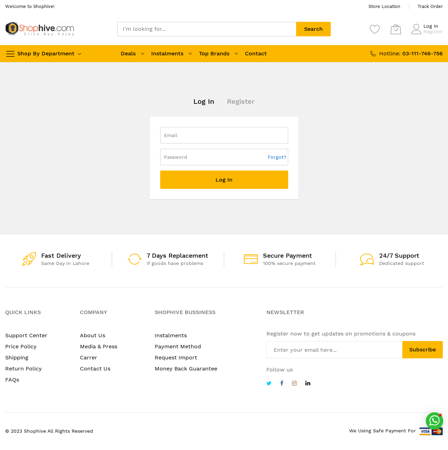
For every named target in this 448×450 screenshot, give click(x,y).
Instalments (167, 53)
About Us (92, 335)
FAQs (12, 379)
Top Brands (214, 53)
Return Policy (23, 368)
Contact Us (95, 368)
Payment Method (178, 346)
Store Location (384, 6)
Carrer (88, 357)
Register (433, 31)
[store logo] (39, 29)
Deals (128, 53)
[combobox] (206, 29)
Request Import (176, 357)
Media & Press (98, 346)
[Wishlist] (375, 29)
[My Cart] (396, 29)
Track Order (430, 6)
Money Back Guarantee (186, 368)
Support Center (26, 335)
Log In (430, 26)
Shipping (16, 357)
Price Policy (21, 346)
